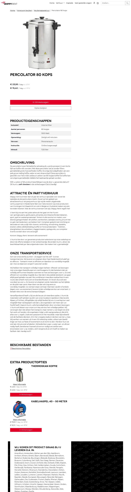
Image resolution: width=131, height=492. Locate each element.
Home (52, 3)
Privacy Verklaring (90, 455)
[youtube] (114, 457)
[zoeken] (127, 3)
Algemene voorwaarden (68, 465)
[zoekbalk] (113, 3)
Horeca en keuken (24, 10)
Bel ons (83, 414)
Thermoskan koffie (42, 328)
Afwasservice (64, 460)
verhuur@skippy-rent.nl (113, 480)
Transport (62, 462)
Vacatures (38, 460)
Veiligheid (62, 455)
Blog (60, 457)
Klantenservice (89, 462)
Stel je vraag (106, 414)
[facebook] (109, 457)
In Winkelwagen (94, 45)
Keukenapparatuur (42, 10)
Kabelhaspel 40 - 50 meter (47, 350)
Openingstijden (40, 457)
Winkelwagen (88, 457)
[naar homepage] (10, 3)
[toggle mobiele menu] (97, 3)
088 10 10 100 (95, 480)
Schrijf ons (93, 414)
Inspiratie (69, 3)
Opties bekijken (94, 51)
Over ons (37, 455)
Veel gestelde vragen (83, 3)
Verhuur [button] (59, 3)
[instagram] (118, 457)
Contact (86, 460)
